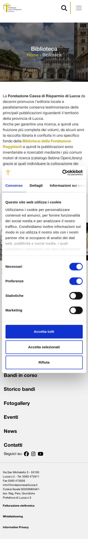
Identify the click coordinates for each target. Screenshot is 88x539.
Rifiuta (44, 362)
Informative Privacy (16, 527)
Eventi (11, 417)
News (10, 431)
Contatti (13, 445)
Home (32, 55)
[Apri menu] (79, 8)
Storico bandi (19, 389)
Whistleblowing (13, 516)
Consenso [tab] (14, 185)
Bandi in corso (20, 375)
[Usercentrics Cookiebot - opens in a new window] (63, 173)
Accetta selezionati (44, 347)
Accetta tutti (44, 331)
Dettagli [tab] (36, 185)
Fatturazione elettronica (18, 505)
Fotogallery (17, 403)
